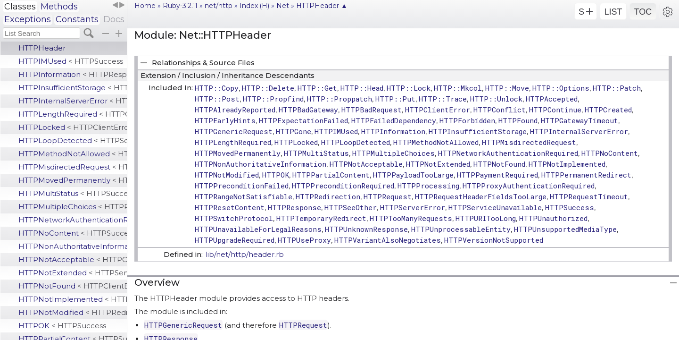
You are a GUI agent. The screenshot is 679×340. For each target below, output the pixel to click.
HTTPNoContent (72, 233)
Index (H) (254, 5)
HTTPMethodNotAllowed (72, 153)
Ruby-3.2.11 (180, 5)
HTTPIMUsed (70, 61)
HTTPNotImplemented (72, 299)
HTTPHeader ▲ (322, 5)
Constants (77, 19)
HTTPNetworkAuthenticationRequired (72, 219)
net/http (218, 5)
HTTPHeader (42, 47)
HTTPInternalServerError (72, 100)
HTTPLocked (72, 127)
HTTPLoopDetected (72, 140)
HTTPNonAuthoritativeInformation (72, 246)
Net (282, 5)
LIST (613, 12)
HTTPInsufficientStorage (72, 87)
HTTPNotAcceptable (72, 259)
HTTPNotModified (72, 312)
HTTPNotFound (72, 285)
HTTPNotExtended (72, 272)
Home (145, 5)
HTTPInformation (72, 74)
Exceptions (27, 19)
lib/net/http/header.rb (245, 254)
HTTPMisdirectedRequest (72, 166)
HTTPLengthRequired (72, 114)
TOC (643, 12)
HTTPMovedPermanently (72, 180)
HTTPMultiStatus (72, 193)
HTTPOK (62, 325)
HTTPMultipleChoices (72, 206)
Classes (20, 6)
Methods (59, 6)
